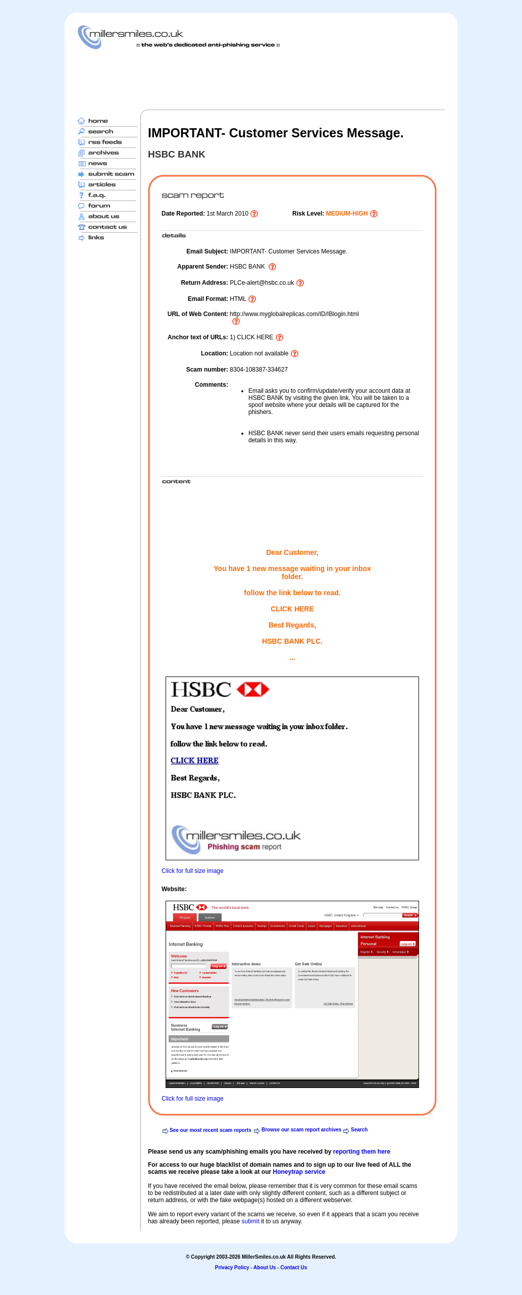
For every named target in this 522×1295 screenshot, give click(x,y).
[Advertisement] (261, 79)
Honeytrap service (299, 1171)
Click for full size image (193, 870)
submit (250, 1221)
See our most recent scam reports (210, 1130)
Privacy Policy (232, 1267)
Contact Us (293, 1267)
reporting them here (361, 1151)
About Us (264, 1267)
